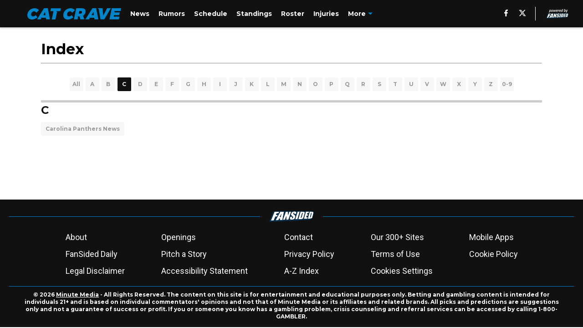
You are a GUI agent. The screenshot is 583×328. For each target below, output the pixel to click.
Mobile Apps (491, 237)
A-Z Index (301, 271)
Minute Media (77, 294)
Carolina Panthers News (83, 128)
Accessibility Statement (204, 271)
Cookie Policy (493, 254)
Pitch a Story (184, 254)
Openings (178, 237)
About (76, 237)
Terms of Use (395, 254)
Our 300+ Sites (397, 237)
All (76, 84)
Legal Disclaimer (95, 271)
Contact (298, 237)
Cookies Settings (402, 271)
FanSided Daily (92, 254)
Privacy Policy (309, 254)
